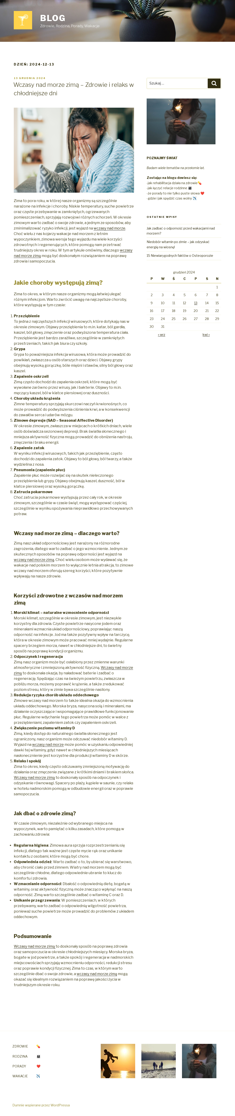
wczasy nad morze (109, 228)
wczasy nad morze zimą (34, 560)
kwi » (206, 334)
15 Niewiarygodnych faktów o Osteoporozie (180, 255)
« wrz (161, 334)
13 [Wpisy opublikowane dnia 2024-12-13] (195, 303)
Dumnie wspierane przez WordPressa (41, 1105)
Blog (53, 18)
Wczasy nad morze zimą (34, 777)
